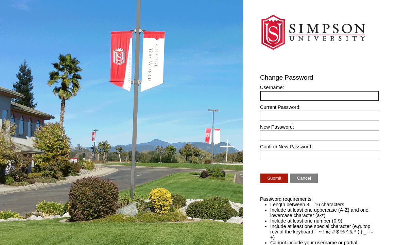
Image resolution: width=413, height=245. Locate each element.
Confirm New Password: (286, 146)
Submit (274, 178)
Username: (272, 87)
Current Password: (280, 107)
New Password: (277, 127)
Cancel (304, 178)
